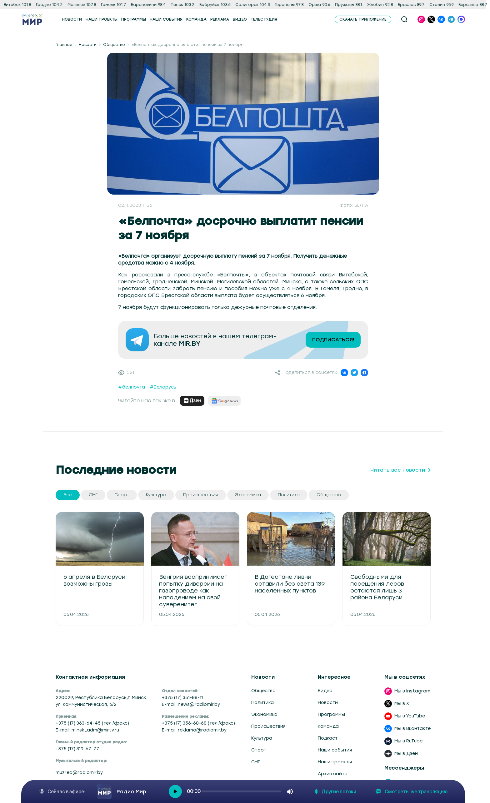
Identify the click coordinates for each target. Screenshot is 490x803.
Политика (262, 702)
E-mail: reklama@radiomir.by (194, 730)
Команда (328, 726)
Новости (88, 44)
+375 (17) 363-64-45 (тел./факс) (92, 723)
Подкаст (328, 738)
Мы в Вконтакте (412, 728)
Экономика (264, 714)
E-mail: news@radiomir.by (191, 704)
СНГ (255, 762)
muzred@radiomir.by (79, 772)
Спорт (258, 750)
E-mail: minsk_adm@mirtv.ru (87, 730)
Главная (64, 44)
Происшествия (268, 726)
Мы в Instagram (412, 691)
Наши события (335, 750)
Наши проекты (335, 762)
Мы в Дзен (406, 753)
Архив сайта (333, 773)
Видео (325, 690)
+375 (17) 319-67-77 (77, 748)
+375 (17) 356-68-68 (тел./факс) (198, 723)
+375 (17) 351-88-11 (182, 697)
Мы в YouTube (409, 716)
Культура (261, 738)
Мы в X (401, 703)
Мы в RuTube (408, 741)
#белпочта (131, 387)
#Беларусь (163, 387)
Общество (114, 44)
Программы (331, 714)
